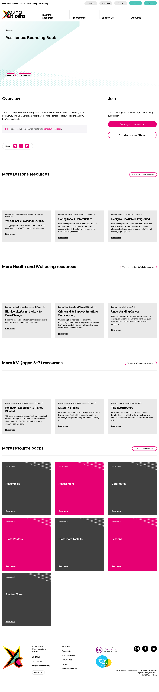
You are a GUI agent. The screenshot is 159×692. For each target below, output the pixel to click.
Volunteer (90, 3)
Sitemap (65, 664)
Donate (120, 3)
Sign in (150, 3)
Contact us (38, 672)
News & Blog (32, 4)
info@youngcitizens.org (41, 666)
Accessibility (66, 651)
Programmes (79, 17)
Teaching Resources (48, 16)
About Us (136, 17)
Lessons (10, 75)
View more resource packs (144, 448)
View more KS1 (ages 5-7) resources (140, 363)
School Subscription (52, 128)
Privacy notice (67, 660)
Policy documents (68, 655)
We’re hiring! (43, 4)
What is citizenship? (10, 4)
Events (22, 4)
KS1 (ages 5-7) (25, 75)
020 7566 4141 (37, 661)
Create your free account (132, 124)
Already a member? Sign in (132, 135)
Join (135, 3)
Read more (10, 234)
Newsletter (106, 3)
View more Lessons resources (143, 174)
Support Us (108, 17)
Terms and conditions (70, 669)
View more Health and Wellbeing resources (138, 267)
